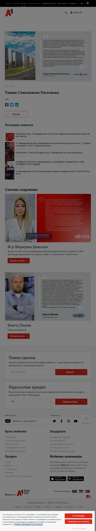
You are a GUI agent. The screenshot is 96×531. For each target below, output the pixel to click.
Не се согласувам (78, 529)
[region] (47, 521)
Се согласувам (78, 516)
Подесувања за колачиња (78, 522)
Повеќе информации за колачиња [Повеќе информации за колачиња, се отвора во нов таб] (28, 524)
